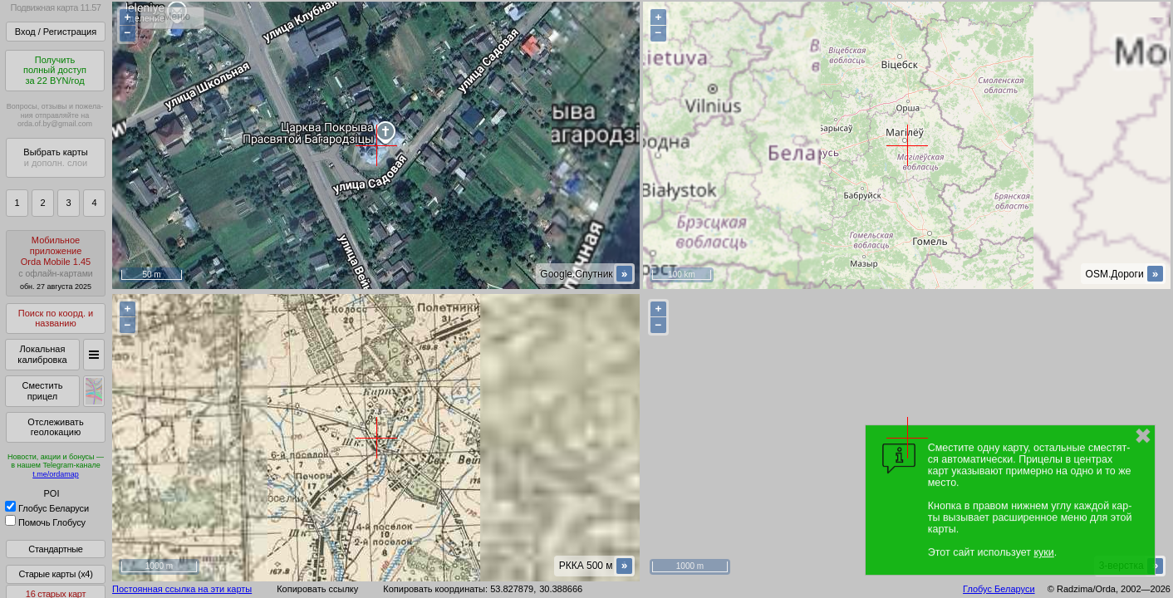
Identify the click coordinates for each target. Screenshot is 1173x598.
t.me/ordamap (55, 474)
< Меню (172, 16)
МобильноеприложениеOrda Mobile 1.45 (55, 263)
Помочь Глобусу (45, 522)
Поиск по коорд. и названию (55, 318)
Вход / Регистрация (55, 32)
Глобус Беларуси (47, 508)
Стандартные (55, 549)
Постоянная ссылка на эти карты (182, 589)
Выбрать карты (55, 157)
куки (1044, 552)
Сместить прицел (42, 390)
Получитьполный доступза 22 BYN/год (54, 70)
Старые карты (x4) (55, 574)
